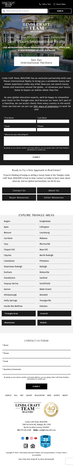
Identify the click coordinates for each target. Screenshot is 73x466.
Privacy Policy (61, 453)
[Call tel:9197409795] (45, 4)
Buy (21, 395)
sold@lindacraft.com (44, 430)
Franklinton (9, 278)
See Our (36, 61)
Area (49, 395)
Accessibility (36, 455)
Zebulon (44, 306)
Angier (7, 221)
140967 (46, 427)
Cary (6, 244)
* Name (5, 345)
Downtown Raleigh (13, 266)
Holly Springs (10, 300)
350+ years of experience (46, 106)
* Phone (40, 126)
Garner (7, 289)
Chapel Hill (9, 249)
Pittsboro (44, 261)
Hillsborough (10, 295)
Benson (7, 232)
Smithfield (45, 283)
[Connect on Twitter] (27, 438)
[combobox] (25, 11)
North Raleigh (46, 255)
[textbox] (26, 11)
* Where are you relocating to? (16, 135)
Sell (16, 395)
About (65, 395)
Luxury (29, 395)
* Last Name (42, 118)
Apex (6, 227)
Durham (8, 272)
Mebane (43, 238)
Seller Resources (54, 197)
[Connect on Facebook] (23, 438)
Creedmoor (9, 261)
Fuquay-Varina (11, 283)
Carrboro (8, 238)
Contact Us (19, 190)
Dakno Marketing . (47, 459)
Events (57, 395)
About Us (54, 190)
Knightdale (45, 221)
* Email (6, 126)
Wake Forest (45, 289)
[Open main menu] (69, 4)
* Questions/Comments (11, 369)
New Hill (44, 249)
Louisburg (45, 232)
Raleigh (43, 266)
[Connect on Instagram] (31, 438)
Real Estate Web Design (28, 459)
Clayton (7, 255)
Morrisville (45, 244)
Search (60, 11)
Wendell (44, 295)
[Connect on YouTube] (35, 438)
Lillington (44, 227)
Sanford (43, 278)
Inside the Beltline (13, 306)
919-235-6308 (24, 430)
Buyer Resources (19, 197)
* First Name (9, 118)
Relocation (40, 395)
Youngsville (45, 300)
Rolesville (44, 272)
